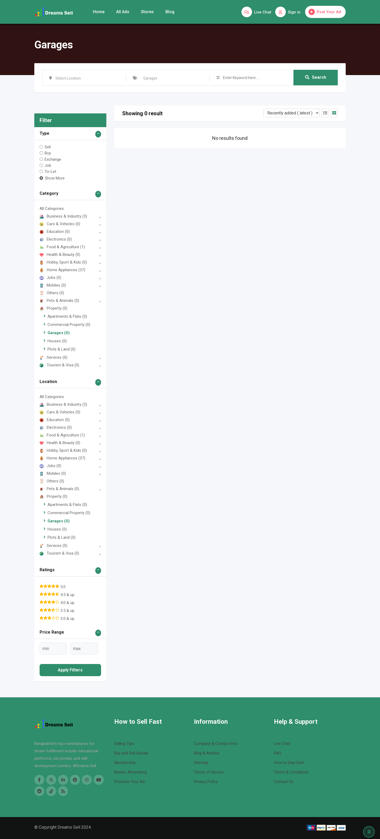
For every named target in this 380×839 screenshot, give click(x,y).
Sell (48, 147)
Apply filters (70, 669)
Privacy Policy (206, 781)
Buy (48, 153)
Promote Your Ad (129, 781)
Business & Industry (63, 216)
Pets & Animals (59, 300)
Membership (125, 762)
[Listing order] (291, 113)
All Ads (122, 11)
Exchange (53, 159)
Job (48, 165)
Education (55, 231)
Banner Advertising (130, 772)
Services (53, 357)
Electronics (56, 239)
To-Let (50, 171)
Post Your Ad (324, 12)
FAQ (277, 753)
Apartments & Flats (67, 316)
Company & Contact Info (216, 743)
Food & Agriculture (62, 247)
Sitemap (201, 762)
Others (52, 293)
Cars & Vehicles (60, 224)
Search (315, 77)
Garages (59, 332)
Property (53, 308)
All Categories (52, 208)
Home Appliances (62, 270)
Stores (147, 11)
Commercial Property (69, 324)
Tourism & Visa (59, 365)
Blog (169, 11)
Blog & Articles (207, 753)
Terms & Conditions (291, 772)
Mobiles (53, 285)
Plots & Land (61, 349)
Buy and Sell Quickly (131, 753)
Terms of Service (209, 772)
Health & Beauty (60, 254)
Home (98, 11)
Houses (57, 341)
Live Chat (282, 743)
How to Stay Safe (289, 762)
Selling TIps (124, 743)
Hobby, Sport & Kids (63, 262)
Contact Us (283, 781)
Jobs (50, 277)
